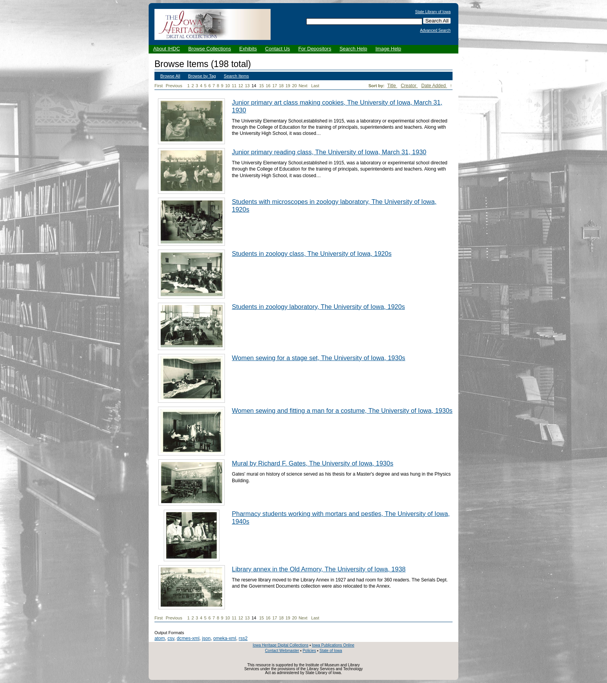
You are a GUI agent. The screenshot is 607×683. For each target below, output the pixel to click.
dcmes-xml (188, 638)
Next (304, 86)
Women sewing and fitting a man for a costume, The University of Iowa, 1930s (342, 410)
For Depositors (314, 49)
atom (159, 638)
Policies (309, 651)
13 (247, 85)
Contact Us (277, 49)
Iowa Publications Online (333, 645)
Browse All (170, 76)
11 (234, 85)
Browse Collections (209, 49)
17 (274, 85)
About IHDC (166, 49)
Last (315, 85)
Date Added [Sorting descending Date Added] (434, 85)
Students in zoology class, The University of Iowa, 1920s (311, 253)
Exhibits (248, 49)
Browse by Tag (202, 76)
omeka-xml (224, 638)
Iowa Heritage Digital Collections (281, 645)
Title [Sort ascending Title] (392, 85)
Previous (174, 85)
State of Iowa (330, 651)
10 (227, 85)
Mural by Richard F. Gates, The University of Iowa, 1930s (312, 463)
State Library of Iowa (433, 12)
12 (240, 85)
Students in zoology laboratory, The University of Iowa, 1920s (318, 306)
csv (171, 638)
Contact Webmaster (282, 651)
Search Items (236, 76)
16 (268, 85)
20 (294, 85)
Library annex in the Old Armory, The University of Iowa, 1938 (319, 569)
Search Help (353, 49)
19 (287, 85)
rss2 (243, 638)
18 (281, 85)
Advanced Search (435, 31)
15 (261, 85)
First (158, 85)
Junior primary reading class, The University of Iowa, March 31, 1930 (329, 151)
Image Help (388, 49)
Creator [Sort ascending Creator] (409, 85)
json (206, 638)
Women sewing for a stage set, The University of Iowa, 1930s (318, 357)
